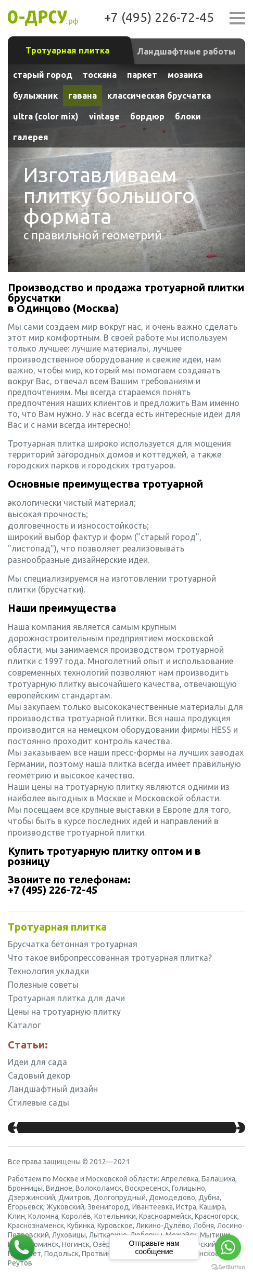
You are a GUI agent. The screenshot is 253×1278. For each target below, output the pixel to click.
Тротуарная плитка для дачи (66, 998)
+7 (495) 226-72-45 (159, 17)
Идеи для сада (37, 1062)
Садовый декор (39, 1075)
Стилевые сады (38, 1102)
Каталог (24, 1025)
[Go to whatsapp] (228, 1247)
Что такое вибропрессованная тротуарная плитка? (110, 957)
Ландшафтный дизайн (53, 1089)
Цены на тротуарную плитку (64, 1011)
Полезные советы (43, 984)
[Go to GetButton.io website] (228, 1267)
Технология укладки (48, 971)
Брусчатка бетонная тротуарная (72, 944)
